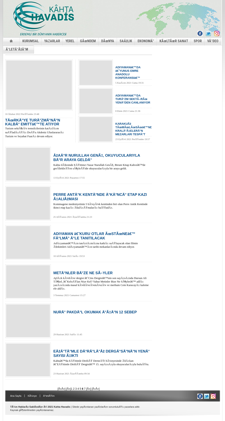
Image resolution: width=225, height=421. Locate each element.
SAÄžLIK (126, 41)
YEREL (70, 41)
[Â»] (88, 388)
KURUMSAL (30, 41)
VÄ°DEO (212, 41)
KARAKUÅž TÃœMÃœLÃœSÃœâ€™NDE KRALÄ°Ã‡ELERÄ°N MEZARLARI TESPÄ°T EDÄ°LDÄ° (133, 129)
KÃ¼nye (32, 396)
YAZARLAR (52, 41)
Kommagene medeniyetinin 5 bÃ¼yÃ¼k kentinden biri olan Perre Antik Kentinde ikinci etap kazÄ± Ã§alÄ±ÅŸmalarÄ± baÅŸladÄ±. (101, 201)
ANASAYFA (11, 41)
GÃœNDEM (88, 41)
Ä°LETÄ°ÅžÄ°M (17, 49)
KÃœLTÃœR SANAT (173, 41)
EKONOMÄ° (146, 41)
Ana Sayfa (15, 396)
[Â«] (68, 388)
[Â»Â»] (95, 388)
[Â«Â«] (62, 388)
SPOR (198, 41)
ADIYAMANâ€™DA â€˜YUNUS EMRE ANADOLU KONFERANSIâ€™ (128, 72)
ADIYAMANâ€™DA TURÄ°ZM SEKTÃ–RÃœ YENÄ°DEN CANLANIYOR (132, 99)
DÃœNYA (107, 41)
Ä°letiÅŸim (49, 396)
